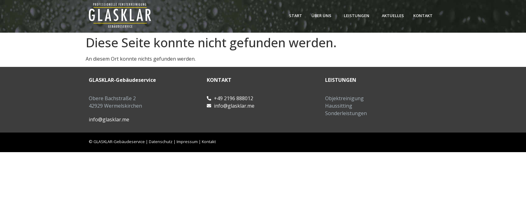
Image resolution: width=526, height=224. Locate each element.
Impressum (187, 141)
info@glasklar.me (109, 119)
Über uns (321, 15)
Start (295, 15)
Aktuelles (393, 15)
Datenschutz (161, 141)
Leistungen (356, 15)
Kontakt (423, 15)
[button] (323, 15)
